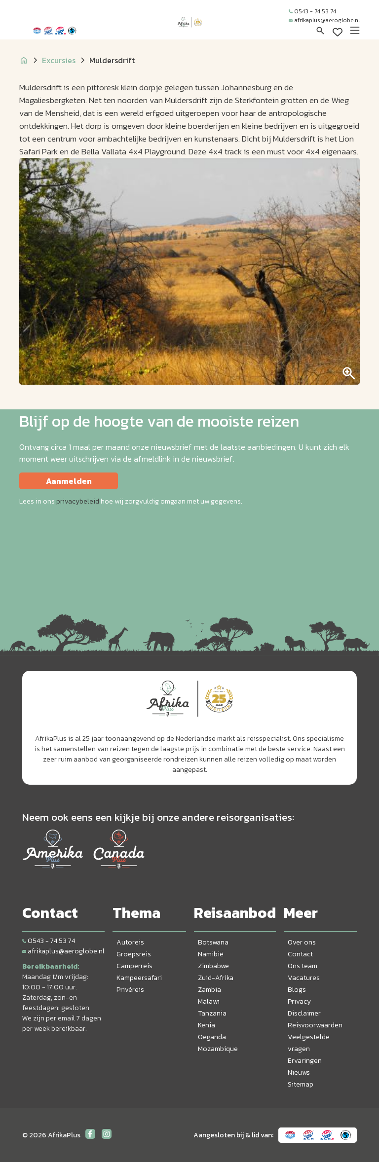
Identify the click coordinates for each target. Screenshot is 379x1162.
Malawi (209, 1001)
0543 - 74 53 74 (312, 11)
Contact (300, 954)
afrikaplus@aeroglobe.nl (324, 20)
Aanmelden (69, 481)
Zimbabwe (213, 966)
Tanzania (212, 1013)
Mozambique (218, 1049)
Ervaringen (305, 1060)
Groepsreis (133, 954)
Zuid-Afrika (215, 978)
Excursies (59, 60)
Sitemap (300, 1084)
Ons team (302, 966)
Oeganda (212, 1037)
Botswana (213, 942)
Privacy (299, 1001)
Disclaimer (304, 1013)
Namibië (211, 954)
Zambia (209, 989)
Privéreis (130, 989)
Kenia (206, 1025)
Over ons (302, 942)
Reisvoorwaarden (315, 1025)
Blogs (297, 989)
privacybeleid (77, 501)
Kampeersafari (139, 978)
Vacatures (304, 978)
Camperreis (134, 966)
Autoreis (130, 942)
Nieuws (299, 1072)
